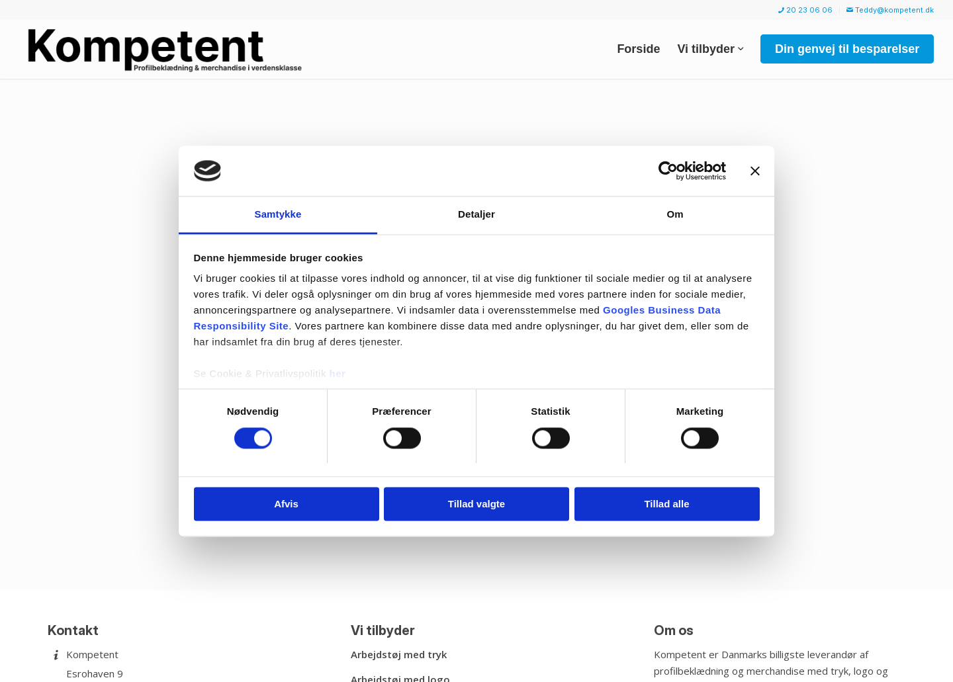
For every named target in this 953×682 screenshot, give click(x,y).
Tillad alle (666, 504)
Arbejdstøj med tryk (399, 654)
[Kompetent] (167, 49)
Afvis (286, 504)
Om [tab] (674, 214)
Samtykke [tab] (278, 214)
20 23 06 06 (805, 10)
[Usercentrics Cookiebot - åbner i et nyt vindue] (668, 171)
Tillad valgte (476, 504)
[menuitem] (806, 10)
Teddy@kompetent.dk (890, 10)
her (338, 374)
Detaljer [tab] (476, 214)
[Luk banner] (755, 170)
